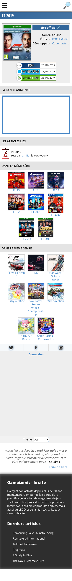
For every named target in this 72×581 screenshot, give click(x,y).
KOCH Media (60, 39)
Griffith (26, 155)
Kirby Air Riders (26, 337)
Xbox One (31, 78)
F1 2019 (16, 152)
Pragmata (19, 549)
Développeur (41, 43)
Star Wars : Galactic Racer (56, 276)
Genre (46, 35)
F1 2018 (26, 239)
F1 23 (56, 190)
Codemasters (60, 43)
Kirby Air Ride (16, 301)
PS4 (31, 65)
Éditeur (45, 39)
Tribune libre (58, 467)
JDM (36, 273)
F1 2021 (36, 212)
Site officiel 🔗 (51, 27)
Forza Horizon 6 (16, 274)
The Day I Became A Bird (28, 561)
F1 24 (36, 190)
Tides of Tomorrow (25, 544)
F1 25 (16, 190)
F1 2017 (46, 239)
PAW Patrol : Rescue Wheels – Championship (36, 307)
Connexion (36, 354)
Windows (30, 71)
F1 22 (16, 212)
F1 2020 (55, 214)
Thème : (36, 439)
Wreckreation (56, 301)
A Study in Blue (22, 555)
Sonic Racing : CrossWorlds (46, 337)
